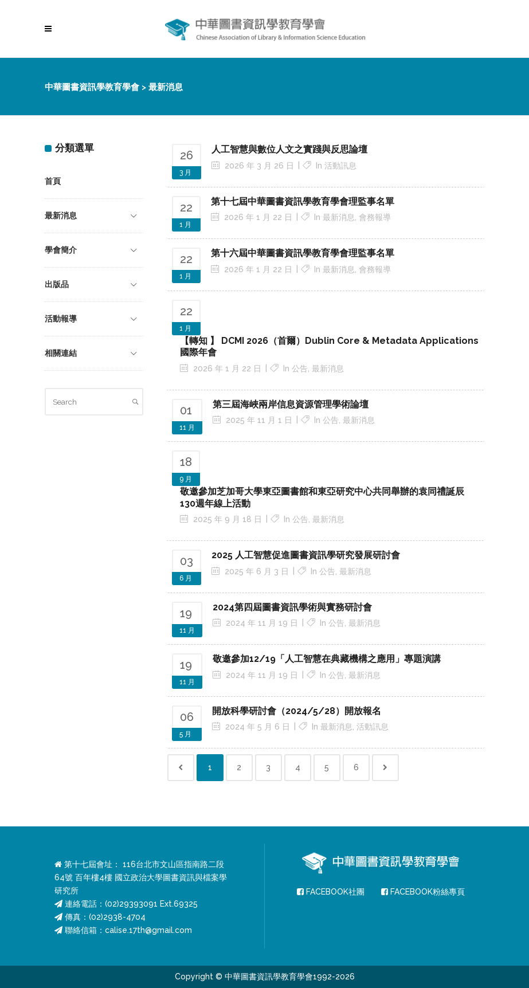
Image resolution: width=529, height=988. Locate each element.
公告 (300, 368)
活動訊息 (340, 165)
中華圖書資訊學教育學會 (92, 87)
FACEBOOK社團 (331, 891)
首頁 (53, 181)
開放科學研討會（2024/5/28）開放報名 (296, 710)
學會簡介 (61, 249)
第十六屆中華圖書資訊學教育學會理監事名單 (302, 253)
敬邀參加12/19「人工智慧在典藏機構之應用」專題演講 (327, 658)
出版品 (57, 284)
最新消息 (61, 215)
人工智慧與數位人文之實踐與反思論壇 (289, 149)
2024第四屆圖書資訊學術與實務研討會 (292, 607)
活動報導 (61, 318)
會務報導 (375, 217)
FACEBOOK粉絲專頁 (423, 891)
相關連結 (61, 353)
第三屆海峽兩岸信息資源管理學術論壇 (291, 404)
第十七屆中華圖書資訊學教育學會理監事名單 (302, 201)
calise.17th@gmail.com (148, 930)
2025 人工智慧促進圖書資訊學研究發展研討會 (305, 555)
